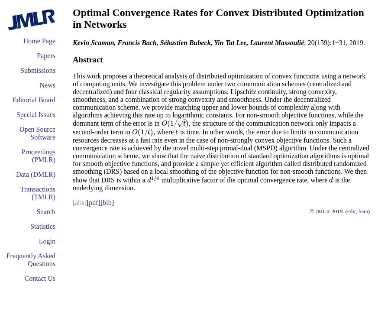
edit (351, 211)
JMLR (323, 211)
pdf (93, 202)
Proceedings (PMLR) (38, 155)
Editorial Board (34, 100)
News (47, 85)
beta (363, 211)
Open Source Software (37, 133)
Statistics (42, 226)
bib (107, 202)
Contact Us (39, 278)
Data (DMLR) (35, 174)
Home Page (39, 41)
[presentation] (175, 123)
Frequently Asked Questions (30, 259)
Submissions (37, 70)
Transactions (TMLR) (37, 193)
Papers (46, 55)
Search (45, 211)
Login (47, 241)
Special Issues (35, 114)
